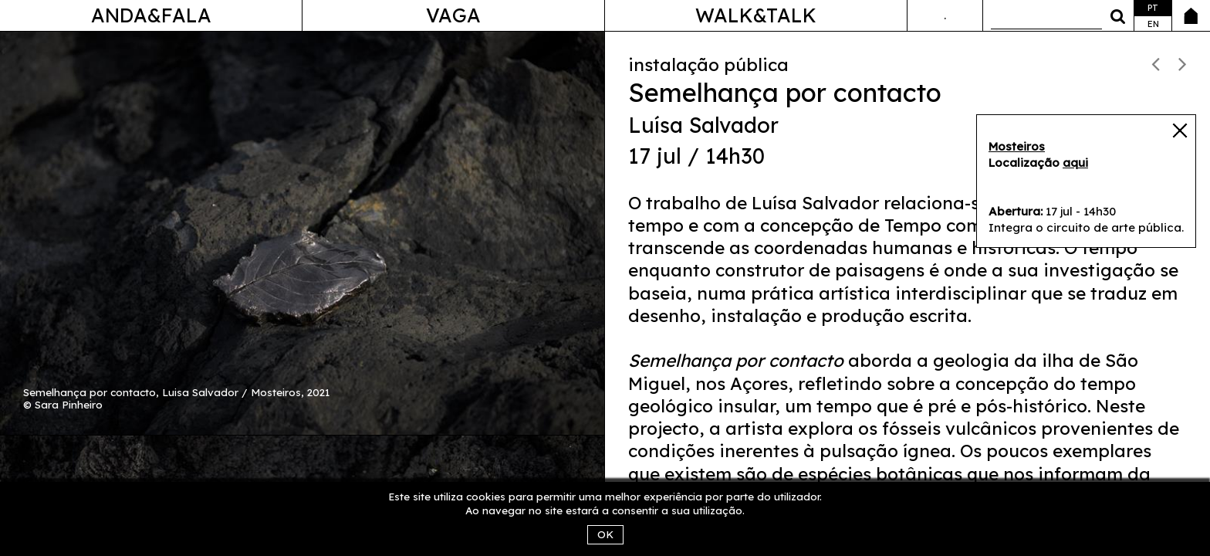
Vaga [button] (453, 15)
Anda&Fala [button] (151, 15)
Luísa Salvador (703, 125)
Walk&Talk (755, 15)
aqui (1075, 162)
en (1153, 24)
